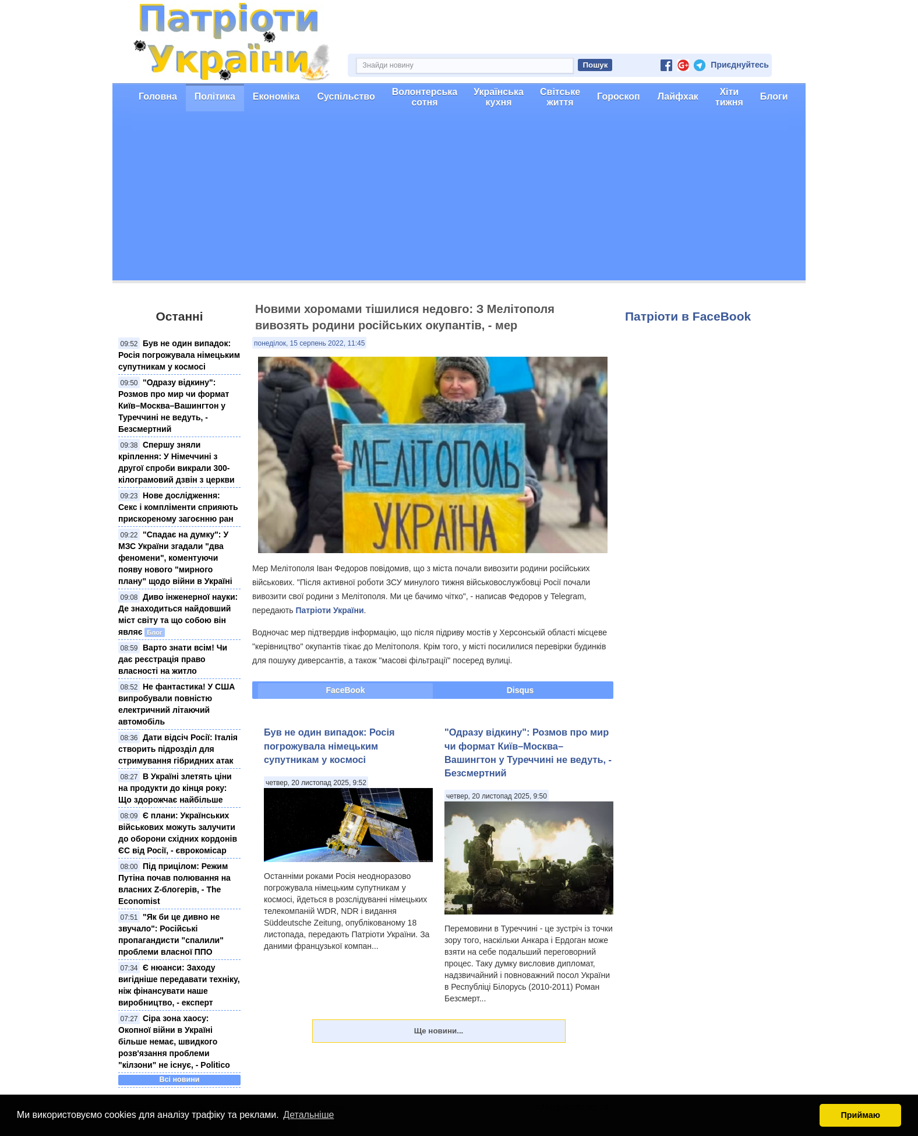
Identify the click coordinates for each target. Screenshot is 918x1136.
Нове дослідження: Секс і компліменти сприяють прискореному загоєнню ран (178, 507)
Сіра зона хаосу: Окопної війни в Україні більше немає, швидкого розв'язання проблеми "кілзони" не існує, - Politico (174, 1042)
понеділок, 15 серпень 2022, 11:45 (309, 343)
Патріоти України (329, 610)
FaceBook (345, 690)
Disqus (520, 690)
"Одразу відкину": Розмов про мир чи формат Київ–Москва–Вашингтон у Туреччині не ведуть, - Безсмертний (173, 406)
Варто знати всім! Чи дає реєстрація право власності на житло (172, 659)
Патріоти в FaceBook (688, 316)
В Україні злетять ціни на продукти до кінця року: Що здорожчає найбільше (175, 788)
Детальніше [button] (308, 1115)
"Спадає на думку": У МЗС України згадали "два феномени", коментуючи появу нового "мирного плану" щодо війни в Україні (175, 558)
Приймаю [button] (860, 1115)
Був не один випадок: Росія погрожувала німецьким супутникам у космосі (179, 355)
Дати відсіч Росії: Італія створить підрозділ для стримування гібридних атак (178, 749)
